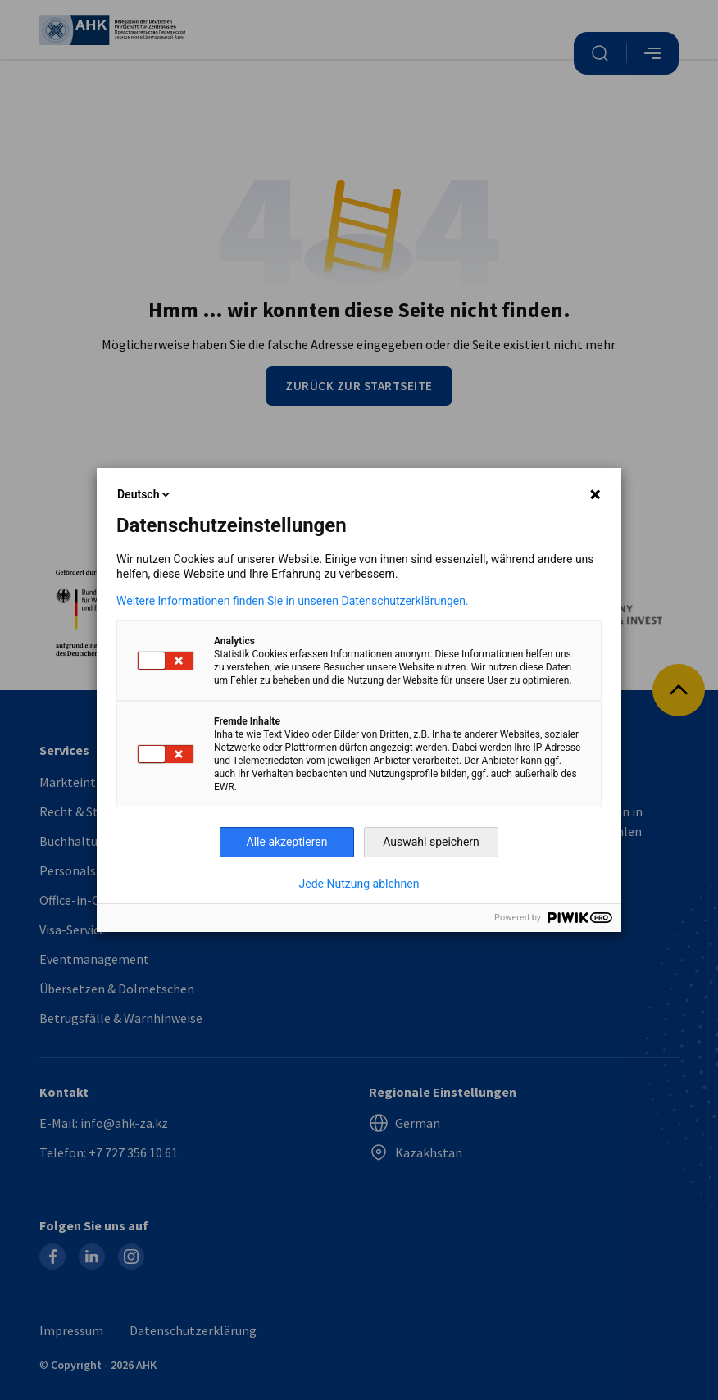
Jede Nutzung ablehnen (359, 883)
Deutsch (144, 494)
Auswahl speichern (431, 841)
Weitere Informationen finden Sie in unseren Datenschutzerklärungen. (292, 600)
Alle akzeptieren (287, 841)
